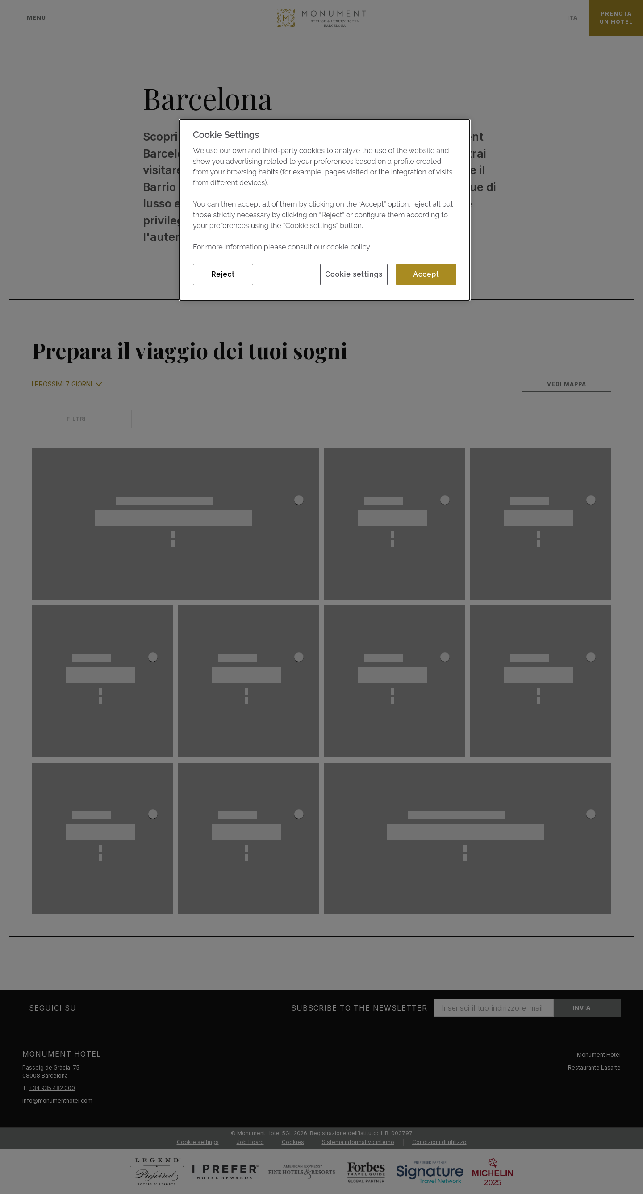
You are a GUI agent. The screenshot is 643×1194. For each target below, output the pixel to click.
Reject (223, 274)
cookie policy (348, 247)
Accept (426, 274)
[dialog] (325, 210)
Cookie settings (354, 274)
